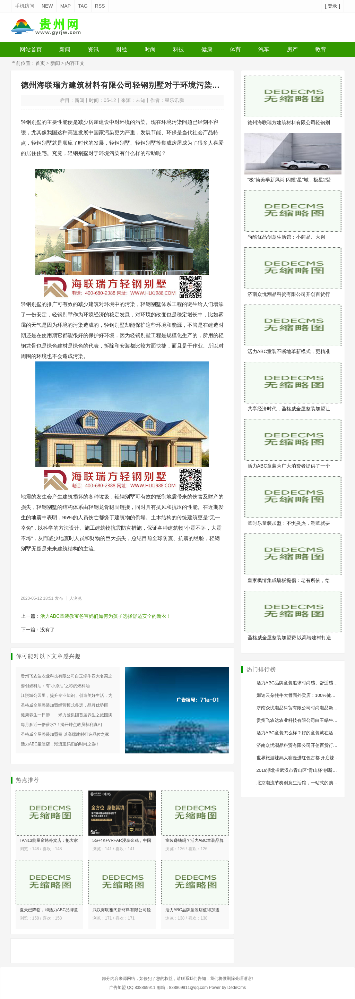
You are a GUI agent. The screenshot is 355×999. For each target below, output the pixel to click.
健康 (207, 49)
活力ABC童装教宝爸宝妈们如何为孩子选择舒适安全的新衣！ (106, 616)
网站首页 (31, 49)
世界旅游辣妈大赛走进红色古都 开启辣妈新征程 (305, 757)
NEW (47, 6)
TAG (83, 6)
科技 (178, 49)
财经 (121, 49)
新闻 (64, 49)
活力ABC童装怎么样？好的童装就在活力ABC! (302, 732)
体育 (235, 49)
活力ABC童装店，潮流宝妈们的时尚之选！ (60, 744)
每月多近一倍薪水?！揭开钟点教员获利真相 (61, 724)
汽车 (263, 49)
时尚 (150, 49)
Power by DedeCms (227, 987)
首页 (40, 63)
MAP (65, 6)
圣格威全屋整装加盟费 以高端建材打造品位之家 (65, 734)
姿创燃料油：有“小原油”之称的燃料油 (55, 685)
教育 (320, 49)
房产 (292, 49)
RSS (100, 6)
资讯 (93, 49)
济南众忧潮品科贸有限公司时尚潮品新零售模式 (304, 707)
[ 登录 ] (332, 6)
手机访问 (24, 6)
